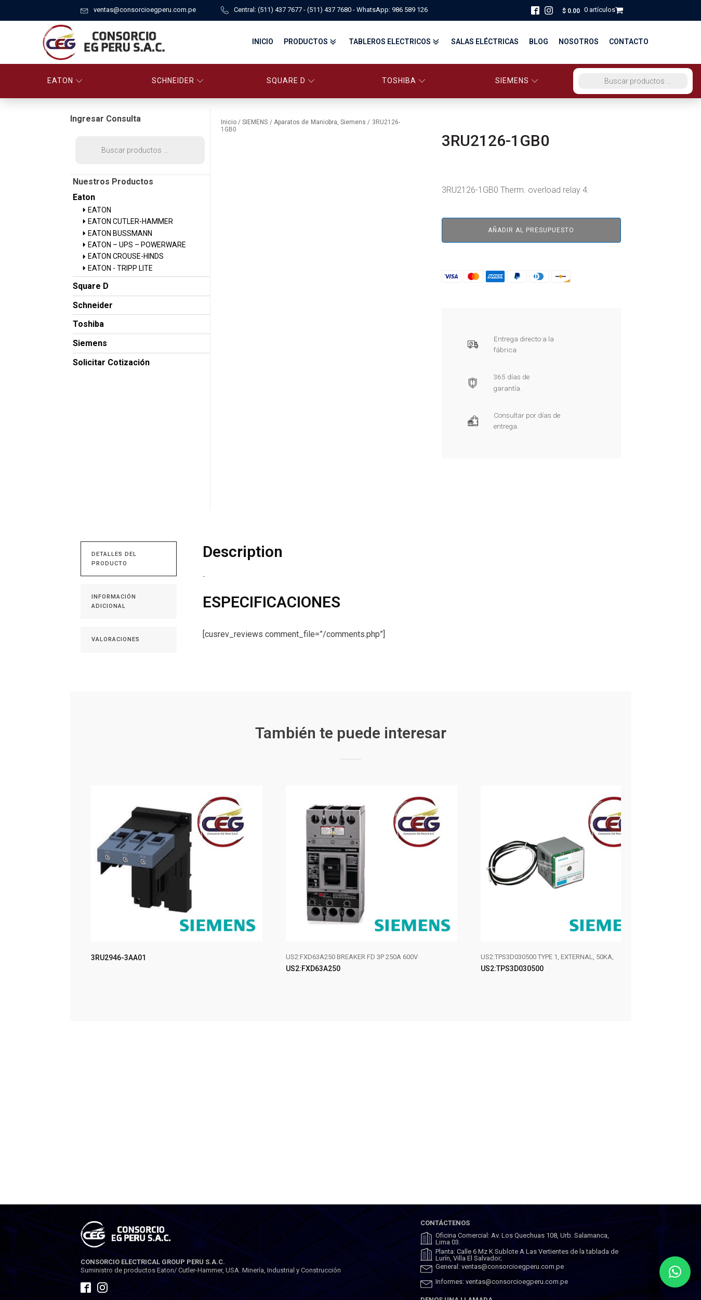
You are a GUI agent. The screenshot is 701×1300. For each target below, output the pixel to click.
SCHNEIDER (178, 80)
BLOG (538, 42)
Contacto (629, 42)
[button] (675, 1272)
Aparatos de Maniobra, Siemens (320, 122)
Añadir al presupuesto (531, 230)
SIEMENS (516, 80)
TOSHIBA (404, 80)
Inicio (262, 42)
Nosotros (579, 42)
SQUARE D (291, 80)
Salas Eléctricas (485, 42)
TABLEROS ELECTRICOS (395, 42)
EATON (65, 80)
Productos (311, 42)
